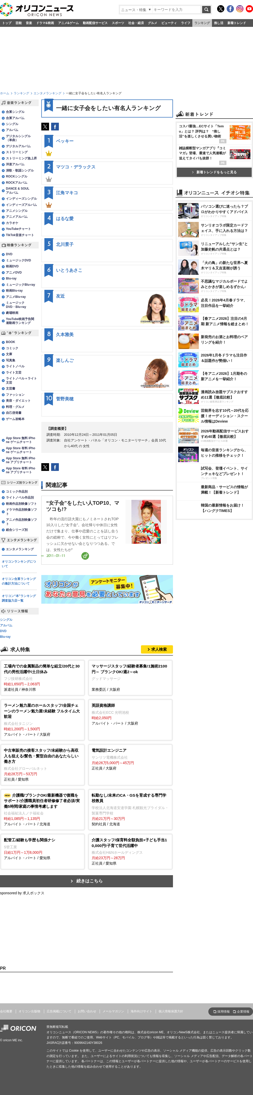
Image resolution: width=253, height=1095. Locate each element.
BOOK (10, 342)
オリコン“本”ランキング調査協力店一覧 (19, 598)
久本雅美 (65, 334)
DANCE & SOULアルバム (17, 190)
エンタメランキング (47, 93)
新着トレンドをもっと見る (214, 172)
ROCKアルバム (16, 182)
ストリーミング (17, 152)
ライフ (185, 23)
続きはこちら (89, 881)
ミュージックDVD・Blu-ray (16, 304)
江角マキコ (67, 192)
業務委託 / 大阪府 (130, 677)
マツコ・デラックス (76, 167)
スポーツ (118, 23)
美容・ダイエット (18, 400)
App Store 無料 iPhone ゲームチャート (20, 440)
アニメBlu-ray (16, 297)
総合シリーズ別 (17, 530)
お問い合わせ (87, 1011)
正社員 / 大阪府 (130, 759)
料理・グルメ (15, 407)
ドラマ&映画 (45, 23)
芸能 (18, 23)
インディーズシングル (21, 198)
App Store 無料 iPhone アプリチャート (20, 460)
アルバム (12, 130)
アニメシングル (17, 211)
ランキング (202, 23)
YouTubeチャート (18, 229)
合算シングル (15, 112)
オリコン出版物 (29, 1011)
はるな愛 (65, 218)
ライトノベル (15, 366)
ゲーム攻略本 (15, 419)
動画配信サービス (95, 23)
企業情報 (243, 1011)
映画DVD (12, 266)
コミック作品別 (17, 491)
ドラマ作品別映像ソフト (21, 511)
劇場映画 (12, 313)
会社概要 (6, 1011)
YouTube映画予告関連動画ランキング (20, 321)
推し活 (218, 23)
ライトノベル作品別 (20, 497)
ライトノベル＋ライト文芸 (21, 380)
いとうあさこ (69, 270)
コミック (12, 348)
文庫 (9, 354)
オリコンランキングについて (19, 564)
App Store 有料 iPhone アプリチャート (20, 470)
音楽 (29, 23)
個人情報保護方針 (171, 1011)
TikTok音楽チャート (20, 235)
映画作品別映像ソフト (21, 504)
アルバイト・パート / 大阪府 (42, 719)
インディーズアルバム (21, 205)
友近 (60, 296)
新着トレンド (236, 23)
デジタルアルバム (18, 146)
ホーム (4, 93)
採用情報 (223, 1011)
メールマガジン (113, 1011)
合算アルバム (15, 118)
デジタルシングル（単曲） (18, 138)
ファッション (15, 395)
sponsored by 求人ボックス (22, 893)
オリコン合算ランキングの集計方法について (19, 581)
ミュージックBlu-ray (20, 284)
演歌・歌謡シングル (20, 170)
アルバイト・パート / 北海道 (42, 809)
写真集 (10, 360)
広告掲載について (59, 1011)
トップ (6, 23)
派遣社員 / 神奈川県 (42, 677)
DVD (9, 254)
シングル (12, 124)
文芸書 (10, 388)
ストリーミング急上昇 (21, 158)
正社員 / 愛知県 (42, 764)
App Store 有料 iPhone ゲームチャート (20, 450)
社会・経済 (136, 23)
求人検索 (159, 649)
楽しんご (65, 360)
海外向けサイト (141, 1011)
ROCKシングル (16, 176)
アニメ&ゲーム (68, 23)
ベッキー (65, 141)
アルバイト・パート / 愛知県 (42, 848)
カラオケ (12, 223)
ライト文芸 (13, 372)
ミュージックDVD (18, 260)
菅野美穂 (65, 399)
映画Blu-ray (14, 290)
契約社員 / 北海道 (130, 809)
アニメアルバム (17, 217)
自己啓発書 (13, 413)
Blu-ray (11, 278)
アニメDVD (14, 272)
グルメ (152, 23)
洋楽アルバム (15, 164)
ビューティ (169, 23)
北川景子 (65, 244)
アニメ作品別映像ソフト (21, 521)
